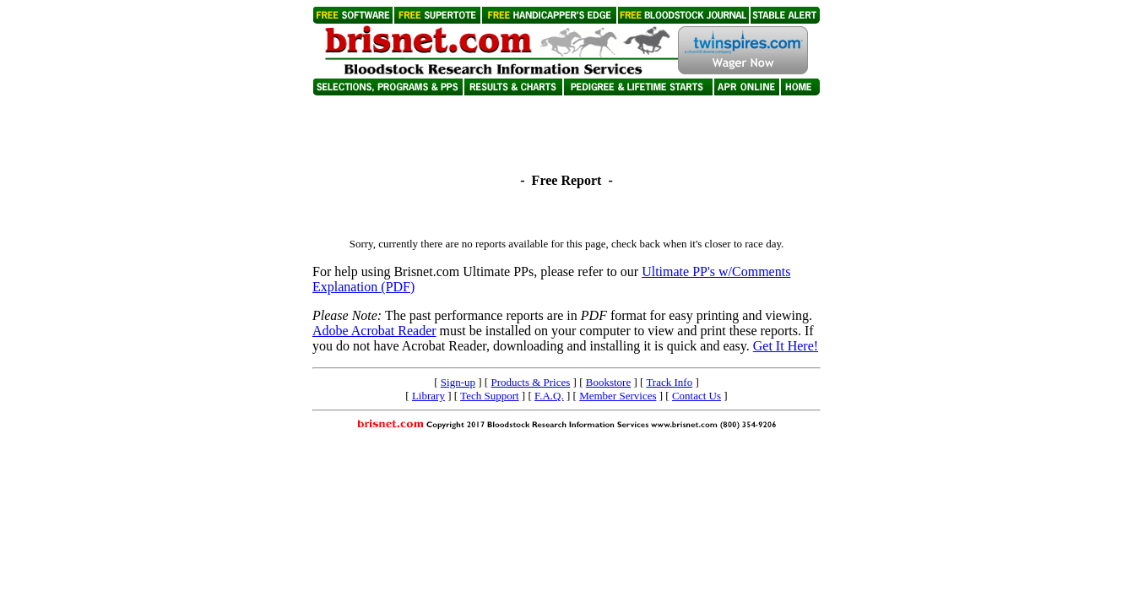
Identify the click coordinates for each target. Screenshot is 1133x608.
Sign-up (458, 382)
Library (428, 395)
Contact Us (696, 395)
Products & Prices (530, 382)
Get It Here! (785, 346)
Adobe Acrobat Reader (374, 330)
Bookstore (608, 382)
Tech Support (489, 395)
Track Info (669, 382)
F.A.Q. (549, 395)
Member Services (617, 395)
